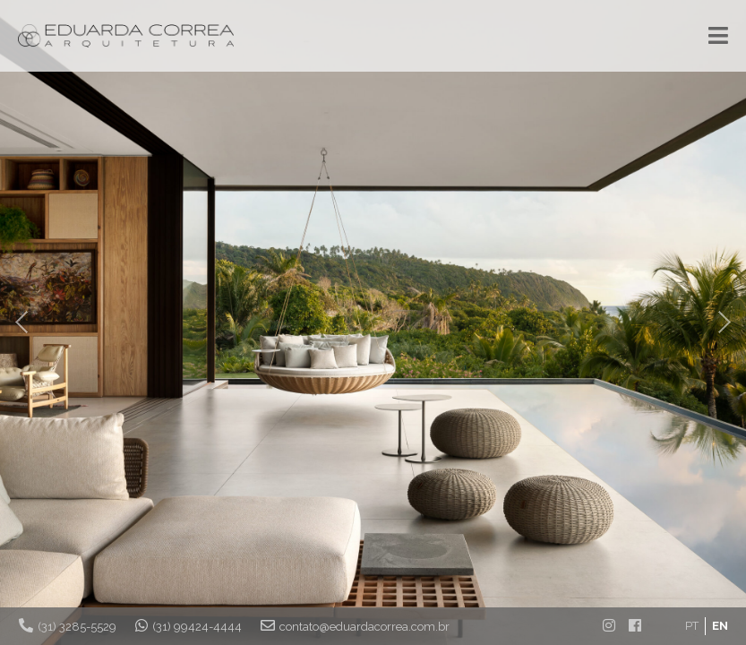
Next (722, 322)
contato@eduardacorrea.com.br (355, 625)
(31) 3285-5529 (67, 625)
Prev (23, 322)
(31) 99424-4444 (188, 625)
